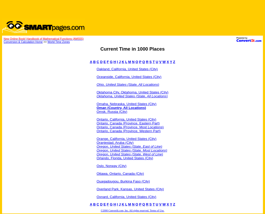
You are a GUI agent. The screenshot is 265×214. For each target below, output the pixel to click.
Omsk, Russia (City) (112, 112)
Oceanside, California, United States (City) (129, 77)
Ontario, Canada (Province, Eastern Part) (128, 123)
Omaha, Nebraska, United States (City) (126, 104)
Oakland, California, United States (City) (127, 69)
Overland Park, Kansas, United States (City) (130, 189)
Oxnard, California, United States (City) (126, 197)
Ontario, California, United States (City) (126, 119)
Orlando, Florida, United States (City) (125, 158)
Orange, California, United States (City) (126, 139)
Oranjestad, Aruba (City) (115, 143)
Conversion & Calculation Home (23, 41)
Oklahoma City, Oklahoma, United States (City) (132, 92)
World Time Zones (58, 41)
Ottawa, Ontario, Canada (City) (120, 174)
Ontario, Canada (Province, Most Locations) (130, 127)
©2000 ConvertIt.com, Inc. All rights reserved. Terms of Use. (132, 210)
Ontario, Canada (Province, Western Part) (128, 131)
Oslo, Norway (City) (112, 166)
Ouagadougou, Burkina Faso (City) (123, 181)
